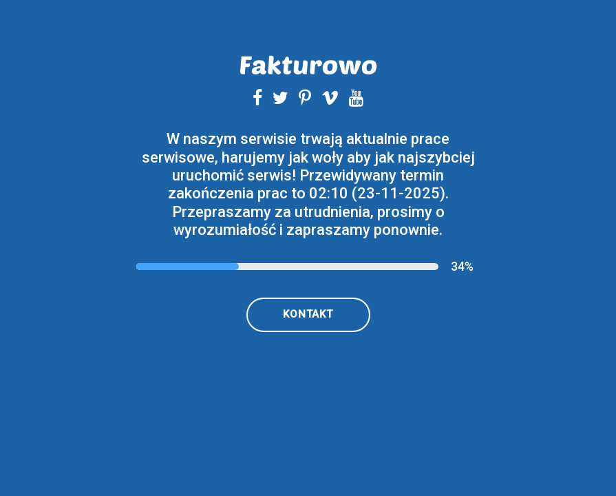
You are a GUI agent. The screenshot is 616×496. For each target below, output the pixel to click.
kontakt (308, 314)
